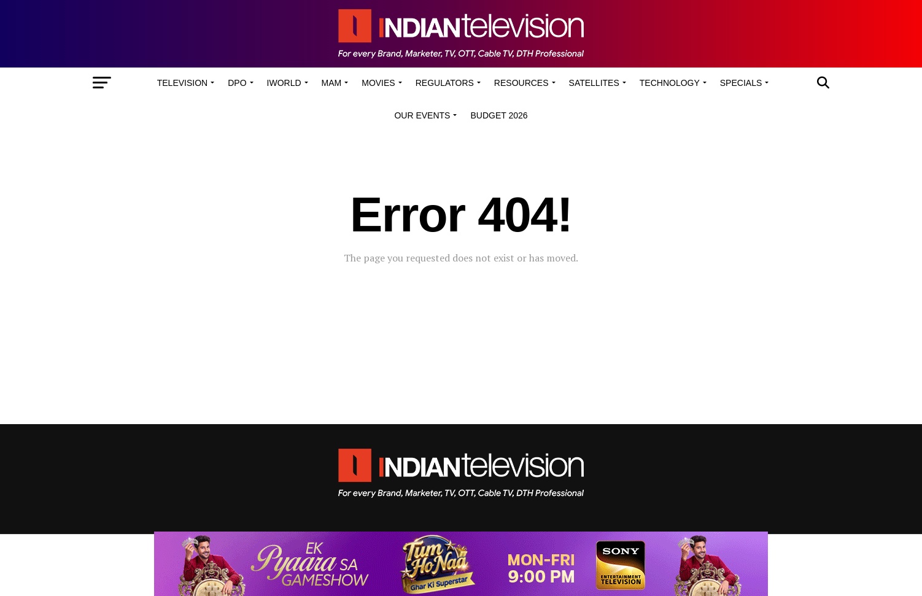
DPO (237, 83)
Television (182, 83)
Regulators (445, 83)
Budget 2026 (498, 115)
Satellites (594, 83)
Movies (378, 83)
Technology (670, 83)
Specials (741, 83)
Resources (521, 83)
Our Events (422, 115)
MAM (332, 83)
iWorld (284, 83)
